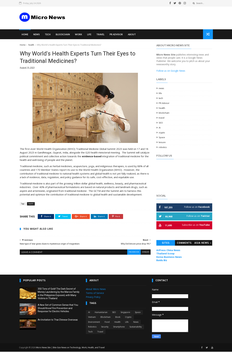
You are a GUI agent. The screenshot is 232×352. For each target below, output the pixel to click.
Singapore (125, 312)
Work (79, 34)
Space (162, 137)
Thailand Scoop (166, 253)
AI (160, 127)
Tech (48, 34)
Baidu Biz (162, 260)
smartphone (119, 327)
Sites (166, 243)
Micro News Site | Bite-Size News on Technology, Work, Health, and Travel (71, 347)
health (31, 45)
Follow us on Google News (171, 70)
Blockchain (63, 34)
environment (94, 322)
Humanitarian (101, 312)
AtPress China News (168, 250)
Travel (101, 34)
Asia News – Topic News (203, 244)
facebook (131, 252)
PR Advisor (116, 34)
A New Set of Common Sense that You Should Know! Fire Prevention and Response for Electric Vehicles (58, 308)
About (132, 34)
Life (90, 34)
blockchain (164, 113)
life (160, 93)
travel (162, 117)
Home (25, 34)
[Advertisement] (130, 15)
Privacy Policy (93, 297)
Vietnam (92, 317)
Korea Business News (169, 257)
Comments (184, 243)
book (117, 317)
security (104, 327)
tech (161, 98)
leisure (162, 142)
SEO (161, 122)
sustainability (136, 327)
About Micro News (96, 289)
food (107, 322)
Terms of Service (95, 293)
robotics (163, 147)
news (161, 88)
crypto (162, 132)
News (37, 34)
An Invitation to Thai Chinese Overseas (58, 320)
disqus (143, 252)
